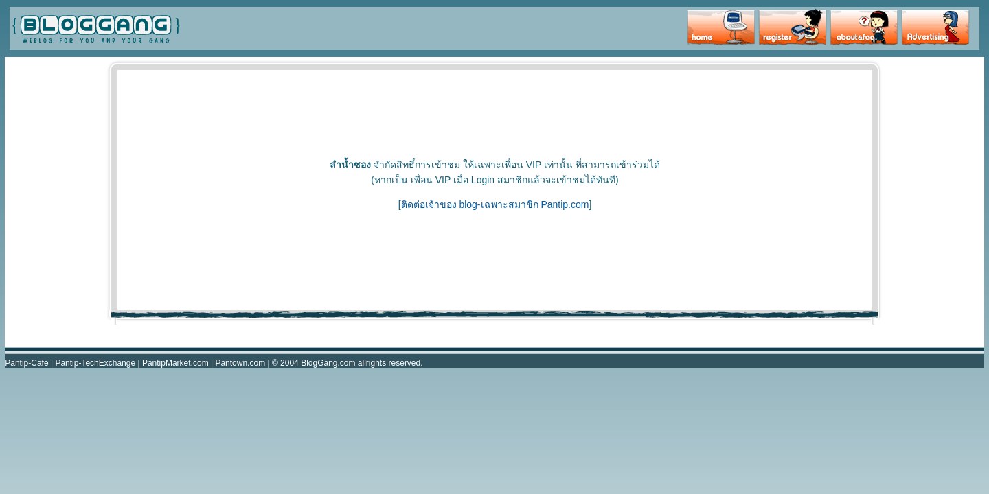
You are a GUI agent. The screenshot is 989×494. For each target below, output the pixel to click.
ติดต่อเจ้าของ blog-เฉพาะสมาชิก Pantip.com (495, 204)
